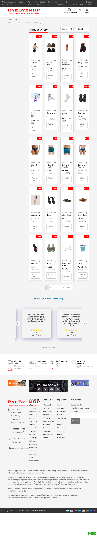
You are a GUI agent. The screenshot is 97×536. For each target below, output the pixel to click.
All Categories (29, 23)
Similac (61, 408)
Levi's (60, 405)
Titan (60, 434)
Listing (16, 19)
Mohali (45, 471)
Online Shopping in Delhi (16, 471)
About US (47, 405)
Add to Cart (34, 75)
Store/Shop (17, 38)
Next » (69, 288)
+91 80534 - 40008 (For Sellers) (55, 3)
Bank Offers (17, 45)
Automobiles (15, 99)
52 (59, 288)
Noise (60, 425)
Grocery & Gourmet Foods (33, 454)
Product (16, 34)
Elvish (60, 415)
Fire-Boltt (61, 428)
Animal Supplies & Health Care (15, 89)
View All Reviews (48, 348)
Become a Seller (90, 3)
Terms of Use (49, 421)
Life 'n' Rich (62, 411)
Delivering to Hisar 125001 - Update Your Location (13, 3)
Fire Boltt (61, 438)
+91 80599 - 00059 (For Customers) (36, 3)
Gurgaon (29, 471)
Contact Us (48, 431)
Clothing (33, 405)
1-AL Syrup (16, 54)
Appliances (15, 95)
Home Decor (35, 428)
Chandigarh (37, 471)
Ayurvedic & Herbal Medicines (15, 105)
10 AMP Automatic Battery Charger (14, 67)
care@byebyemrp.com (75, 3)
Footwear (33, 447)
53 (63, 288)
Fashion (33, 431)
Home (10, 19)
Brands (15, 42)
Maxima (61, 431)
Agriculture (15, 84)
